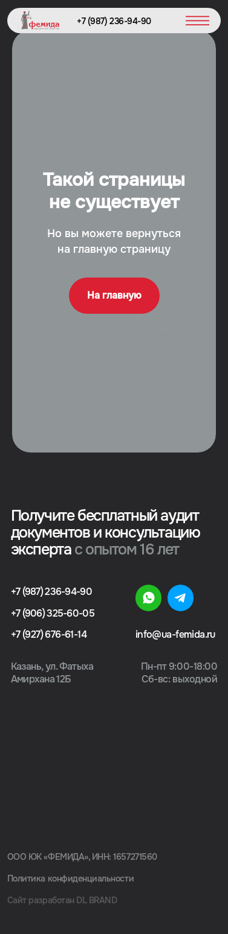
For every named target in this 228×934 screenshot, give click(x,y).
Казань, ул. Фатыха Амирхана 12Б (52, 672)
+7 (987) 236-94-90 (114, 21)
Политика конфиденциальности (70, 878)
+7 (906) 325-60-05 (52, 613)
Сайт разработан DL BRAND (62, 900)
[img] (148, 598)
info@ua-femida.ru (175, 634)
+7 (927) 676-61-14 (48, 634)
